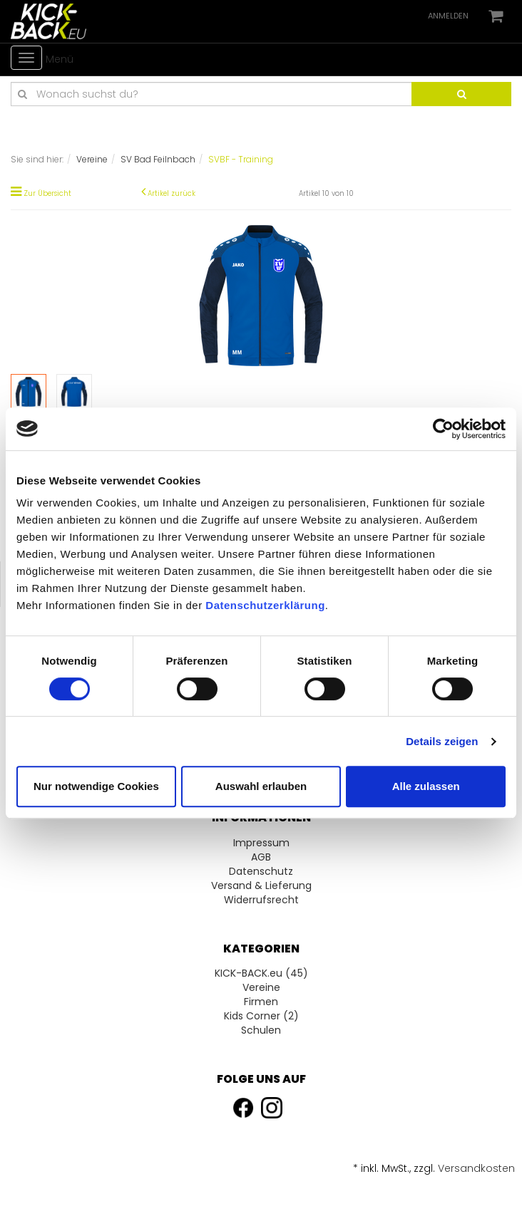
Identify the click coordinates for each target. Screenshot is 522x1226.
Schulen (261, 1030)
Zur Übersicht (47, 193)
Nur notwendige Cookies (96, 786)
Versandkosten (476, 1168)
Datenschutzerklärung (265, 605)
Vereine (261, 987)
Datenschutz (261, 871)
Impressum (261, 843)
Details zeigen (442, 741)
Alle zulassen (426, 786)
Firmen (261, 1001)
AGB (261, 857)
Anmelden (448, 15)
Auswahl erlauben (261, 786)
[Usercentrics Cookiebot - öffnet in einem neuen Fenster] (443, 429)
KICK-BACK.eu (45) (261, 973)
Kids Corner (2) (261, 1016)
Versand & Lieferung (261, 885)
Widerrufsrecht (261, 900)
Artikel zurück (171, 193)
